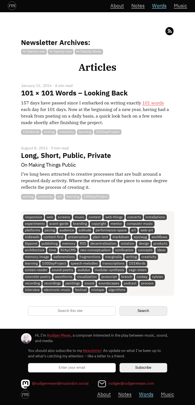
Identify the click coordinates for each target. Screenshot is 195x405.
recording (32, 283)
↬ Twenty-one (34, 52)
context (95, 217)
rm (12, 5)
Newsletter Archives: (55, 43)
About (117, 6)
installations (155, 217)
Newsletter (92, 351)
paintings (72, 283)
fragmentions (89, 257)
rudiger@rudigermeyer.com (131, 384)
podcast (130, 283)
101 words (153, 103)
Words (159, 6)
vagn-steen (137, 270)
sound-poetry (62, 270)
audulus (84, 270)
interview (32, 290)
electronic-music (57, 290)
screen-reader (36, 270)
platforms (32, 230)
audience (67, 230)
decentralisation (103, 244)
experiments (35, 224)
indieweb (32, 237)
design (144, 244)
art (59, 197)
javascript (109, 277)
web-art (147, 230)
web (50, 217)
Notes (138, 6)
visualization (87, 277)
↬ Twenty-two (60, 52)
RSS (83, 244)
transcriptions (113, 263)
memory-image (37, 257)
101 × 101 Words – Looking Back (74, 93)
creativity (66, 132)
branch (126, 277)
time (52, 250)
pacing (50, 230)
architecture (34, 250)
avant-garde (59, 224)
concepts (145, 250)
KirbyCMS (68, 250)
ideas (161, 250)
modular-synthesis (109, 270)
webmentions (64, 257)
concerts (134, 217)
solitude (85, 230)
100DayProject (108, 132)
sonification (124, 250)
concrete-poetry (38, 277)
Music (180, 6)
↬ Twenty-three (88, 52)
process (147, 283)
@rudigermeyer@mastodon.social (60, 384)
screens (64, 217)
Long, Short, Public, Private (66, 155)
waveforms (63, 277)
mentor (116, 224)
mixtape (97, 290)
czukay (142, 277)
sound (89, 283)
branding (80, 224)
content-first (53, 237)
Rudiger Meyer (59, 336)
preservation (78, 237)
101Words (31, 132)
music (79, 217)
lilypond (31, 244)
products (160, 244)
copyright (98, 224)
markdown (120, 237)
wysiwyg (140, 237)
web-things (114, 217)
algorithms (117, 290)
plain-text (100, 237)
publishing (50, 244)
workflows (159, 237)
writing (49, 132)
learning (85, 132)
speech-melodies (84, 263)
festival (81, 290)
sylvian (157, 277)
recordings (52, 283)
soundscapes (108, 283)
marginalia (113, 257)
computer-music (140, 224)
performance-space (111, 230)
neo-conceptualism (95, 250)
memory (68, 244)
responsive (33, 217)
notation (127, 244)
